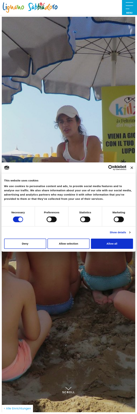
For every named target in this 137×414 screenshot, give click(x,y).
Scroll (68, 388)
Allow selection (68, 243)
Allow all (112, 243)
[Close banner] (131, 167)
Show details (118, 232)
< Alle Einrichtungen (17, 408)
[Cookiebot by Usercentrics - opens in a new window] (110, 167)
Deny (25, 243)
